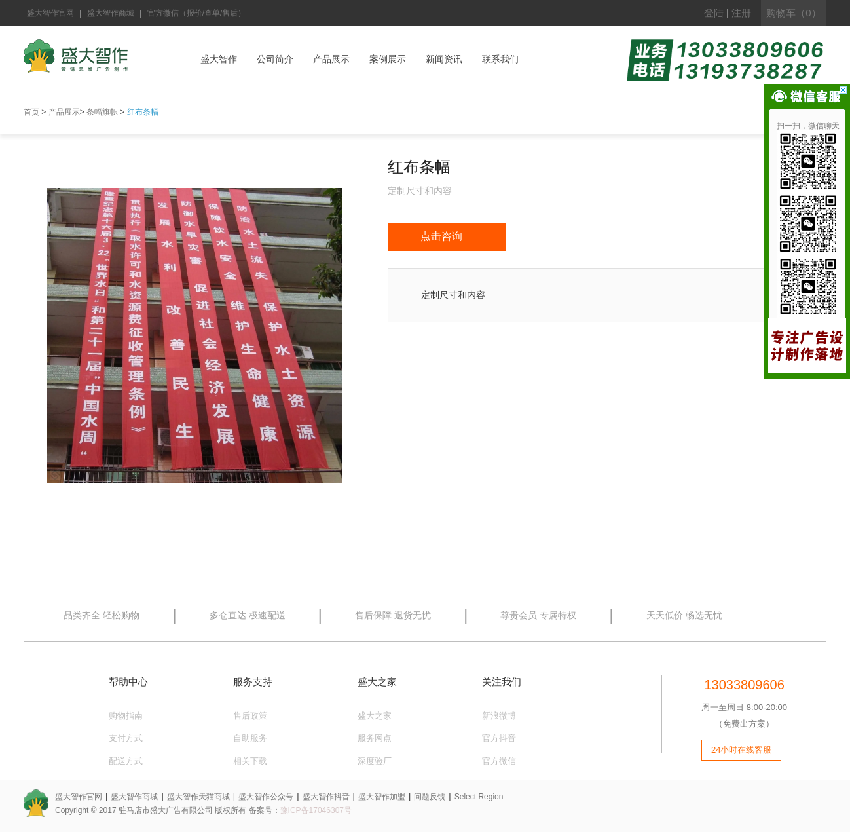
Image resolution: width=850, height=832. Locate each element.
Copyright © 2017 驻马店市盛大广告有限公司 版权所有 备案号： (167, 810)
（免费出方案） (744, 723)
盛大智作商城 (110, 13)
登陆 (714, 12)
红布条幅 (142, 112)
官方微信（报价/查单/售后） (196, 13)
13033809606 (744, 684)
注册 (741, 12)
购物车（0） (793, 12)
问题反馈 (429, 796)
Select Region (479, 796)
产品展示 (64, 112)
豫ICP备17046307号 (316, 810)
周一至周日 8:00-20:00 (744, 707)
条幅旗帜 (102, 112)
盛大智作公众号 (265, 796)
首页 (31, 112)
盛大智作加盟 (381, 796)
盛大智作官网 (50, 13)
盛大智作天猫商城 (198, 796)
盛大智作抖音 (326, 796)
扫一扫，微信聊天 (808, 125)
